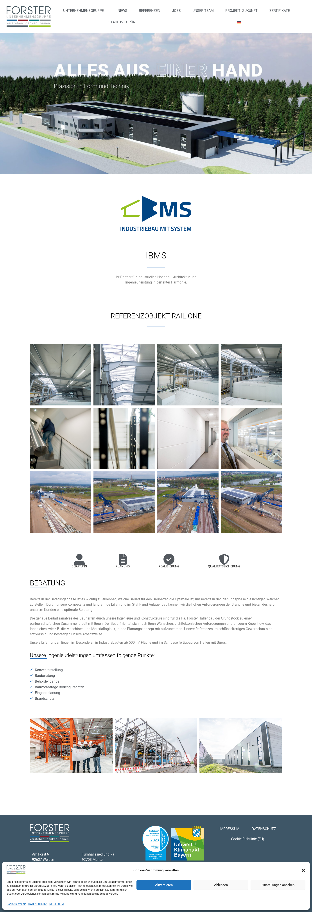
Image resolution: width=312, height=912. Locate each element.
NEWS (122, 11)
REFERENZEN (149, 11)
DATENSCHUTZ (37, 904)
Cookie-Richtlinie (16, 904)
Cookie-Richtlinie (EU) (247, 839)
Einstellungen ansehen (278, 885)
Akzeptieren (164, 885)
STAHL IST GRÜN (121, 22)
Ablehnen (221, 885)
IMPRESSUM (56, 904)
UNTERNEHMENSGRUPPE (84, 11)
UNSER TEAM (203, 11)
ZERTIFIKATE (279, 11)
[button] (303, 870)
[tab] (79, 562)
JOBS (176, 11)
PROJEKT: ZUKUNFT (241, 11)
